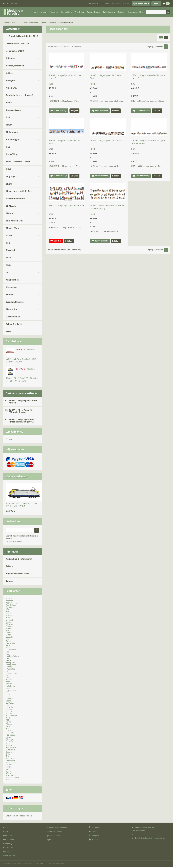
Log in (155, 3)
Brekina (9, 630)
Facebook (94, 827)
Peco (8, 726)
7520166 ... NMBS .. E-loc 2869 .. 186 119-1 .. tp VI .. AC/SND (21, 504)
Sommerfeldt (11, 747)
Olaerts (9, 724)
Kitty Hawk (10, 686)
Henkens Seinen (12, 656)
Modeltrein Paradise (24, 863)
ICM (7, 671)
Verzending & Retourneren (19, 558)
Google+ (94, 835)
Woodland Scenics (15, 301)
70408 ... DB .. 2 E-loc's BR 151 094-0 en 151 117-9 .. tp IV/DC (22, 379)
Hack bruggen (13, 139)
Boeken (9, 626)
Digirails (9, 637)
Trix (8, 272)
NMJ (7, 720)
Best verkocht (8, 839)
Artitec (9, 73)
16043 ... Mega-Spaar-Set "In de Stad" (105, 77)
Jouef (8, 677)
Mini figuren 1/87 (14, 220)
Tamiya (9, 752)
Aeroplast (10, 607)
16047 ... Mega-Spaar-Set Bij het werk (64, 142)
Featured (54, 12)
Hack (8, 652)
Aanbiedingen (93, 12)
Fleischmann (12, 132)
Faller (9, 124)
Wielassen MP (11, 775)
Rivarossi (10, 250)
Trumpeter (10, 758)
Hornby (9, 667)
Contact (10, 581)
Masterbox (10, 707)
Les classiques (11, 690)
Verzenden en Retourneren (98, 3)
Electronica (11, 309)
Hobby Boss (10, 662)
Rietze (8, 737)
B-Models (10, 58)
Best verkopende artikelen (22, 393)
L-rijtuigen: (11, 176)
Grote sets (54, 22)
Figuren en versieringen (29, 22)
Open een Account (140, 3)
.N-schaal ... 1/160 (15, 50)
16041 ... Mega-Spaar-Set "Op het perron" (65, 77)
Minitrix (9, 713)
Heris (8, 658)
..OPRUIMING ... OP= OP (17, 43)
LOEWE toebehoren (15, 198)
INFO (8, 331)
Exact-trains (11, 643)
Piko (8, 242)
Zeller (8, 779)
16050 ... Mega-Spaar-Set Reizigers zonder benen (148, 142)
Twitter (93, 831)
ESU (8, 117)
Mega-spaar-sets (66, 22)
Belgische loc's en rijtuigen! (19, 95)
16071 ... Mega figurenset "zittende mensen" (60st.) (21, 420)
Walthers (9, 773)
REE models (11, 735)
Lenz (8, 688)
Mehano (9, 709)
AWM (8, 618)
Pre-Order (79, 12)
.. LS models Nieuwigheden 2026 (22, 36)
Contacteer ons (135, 12)
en (16, 3)
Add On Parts (11, 605)
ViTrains (9, 767)
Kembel (9, 679)
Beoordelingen (15, 808)
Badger (9, 622)
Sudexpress (10, 750)
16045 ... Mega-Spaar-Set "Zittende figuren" (21, 411)
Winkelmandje (14, 431)
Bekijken (74, 110)
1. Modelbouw (13, 316)
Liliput (9, 183)
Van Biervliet (12, 279)
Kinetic (9, 684)
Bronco (9, 632)
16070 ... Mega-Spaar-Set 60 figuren (23, 401)
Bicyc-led (9, 624)
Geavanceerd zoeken (14, 541)
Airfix (8, 611)
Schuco (9, 745)
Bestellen (57, 241)
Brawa (9, 102)
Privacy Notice (39, 863)
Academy (9, 601)
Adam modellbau (13, 603)
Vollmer (10, 294)
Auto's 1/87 (11, 87)
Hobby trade (11, 664)
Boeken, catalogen (15, 65)
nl (4, 3)
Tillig (8, 264)
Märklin (10, 213)
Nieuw (44, 12)
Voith (8, 769)
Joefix (8, 675)
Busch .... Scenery (14, 109)
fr (8, 3)
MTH (8, 718)
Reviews (121, 12)
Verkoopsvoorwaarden (56, 863)
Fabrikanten (109, 12)
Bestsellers (66, 12)
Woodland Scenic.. (13, 777)
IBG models (10, 669)
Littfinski (9, 698)
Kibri (8, 169)
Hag (8, 146)
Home (35, 12)
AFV (7, 609)
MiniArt (9, 711)
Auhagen (10, 80)
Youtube (94, 839)
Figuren (44, 22)
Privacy (9, 566)
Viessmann (11, 287)
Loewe (8, 701)
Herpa (8, 660)
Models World (13, 228)
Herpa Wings (12, 154)
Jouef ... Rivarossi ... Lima (18, 161)
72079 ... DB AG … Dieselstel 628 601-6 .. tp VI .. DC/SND (22, 360)
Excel (8, 645)
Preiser (9, 730)
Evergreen (10, 641)
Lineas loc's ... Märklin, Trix (19, 191)
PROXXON (10, 733)
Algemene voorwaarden (17, 573)
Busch (8, 635)
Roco (8, 257)
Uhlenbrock (10, 760)
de (12, 3)
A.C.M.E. (9, 598)
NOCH (14, 22)
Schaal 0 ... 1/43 (14, 324)
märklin (9, 705)
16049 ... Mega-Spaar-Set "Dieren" (106, 140)
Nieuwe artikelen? (17, 476)
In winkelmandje (60, 110)
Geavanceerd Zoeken (120, 3)
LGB (7, 692)
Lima (8, 696)
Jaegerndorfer (11, 673)
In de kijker (7, 835)
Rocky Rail (10, 741)
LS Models (11, 205)
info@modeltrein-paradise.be (153, 838)
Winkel (7, 22)
